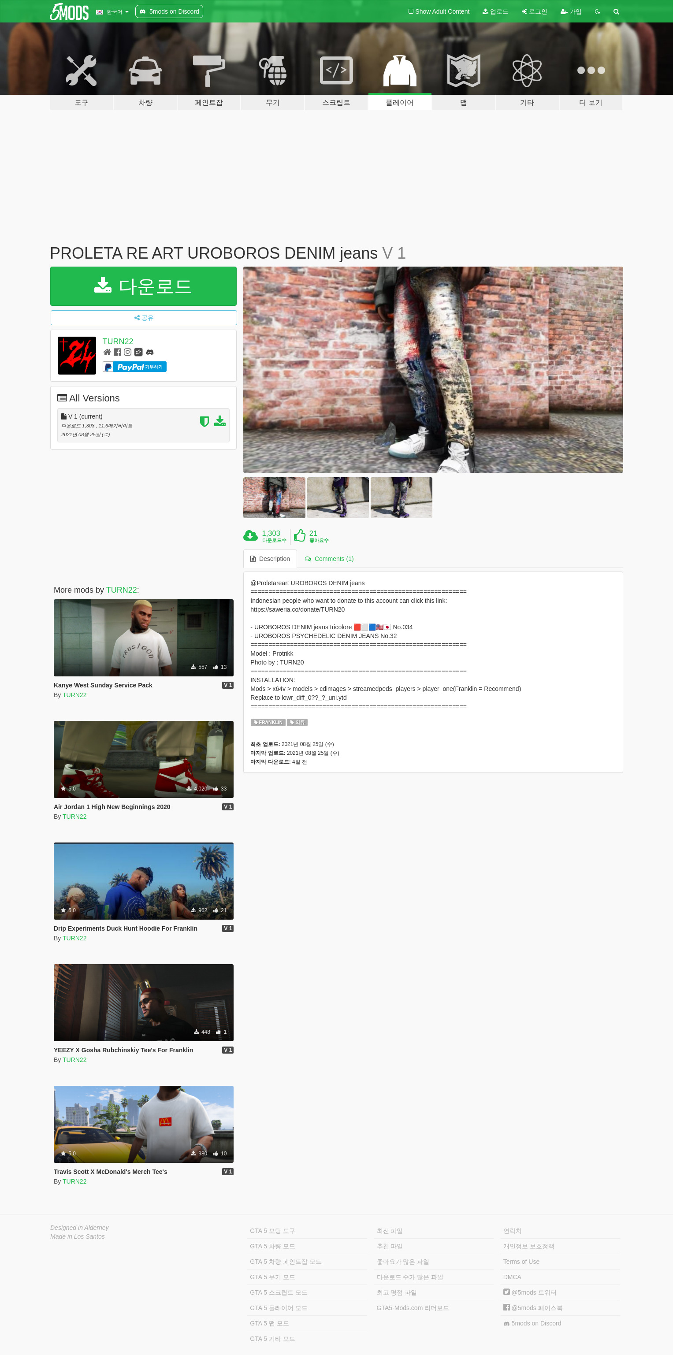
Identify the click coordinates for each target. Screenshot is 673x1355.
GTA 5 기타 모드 (272, 1338)
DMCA (512, 1277)
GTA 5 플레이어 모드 (278, 1307)
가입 (571, 11)
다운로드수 (274, 540)
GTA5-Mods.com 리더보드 (413, 1307)
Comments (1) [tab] (329, 558)
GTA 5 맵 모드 (269, 1323)
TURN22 (118, 341)
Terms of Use (521, 1261)
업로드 (496, 11)
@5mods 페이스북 (533, 1308)
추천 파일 (390, 1246)
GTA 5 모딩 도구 (272, 1230)
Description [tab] (270, 558)
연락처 (512, 1230)
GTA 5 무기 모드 (272, 1277)
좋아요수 (319, 540)
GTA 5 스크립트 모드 (278, 1292)
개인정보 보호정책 (528, 1246)
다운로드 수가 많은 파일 (410, 1277)
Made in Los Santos (77, 1236)
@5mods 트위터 (530, 1292)
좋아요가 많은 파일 (403, 1261)
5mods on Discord (532, 1323)
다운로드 (143, 286)
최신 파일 (390, 1230)
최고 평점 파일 (397, 1292)
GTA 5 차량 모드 (272, 1246)
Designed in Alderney (79, 1227)
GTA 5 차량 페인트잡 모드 (285, 1261)
